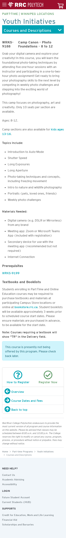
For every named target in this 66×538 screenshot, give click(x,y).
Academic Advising (13, 479)
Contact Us (8, 474)
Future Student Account (16, 497)
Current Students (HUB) (16, 501)
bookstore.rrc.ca (25, 306)
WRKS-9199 (11, 272)
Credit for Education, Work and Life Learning (28, 514)
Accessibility (9, 484)
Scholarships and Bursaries (18, 524)
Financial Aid (9, 519)
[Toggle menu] (22, 5)
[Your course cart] (60, 5)
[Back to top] (33, 409)
